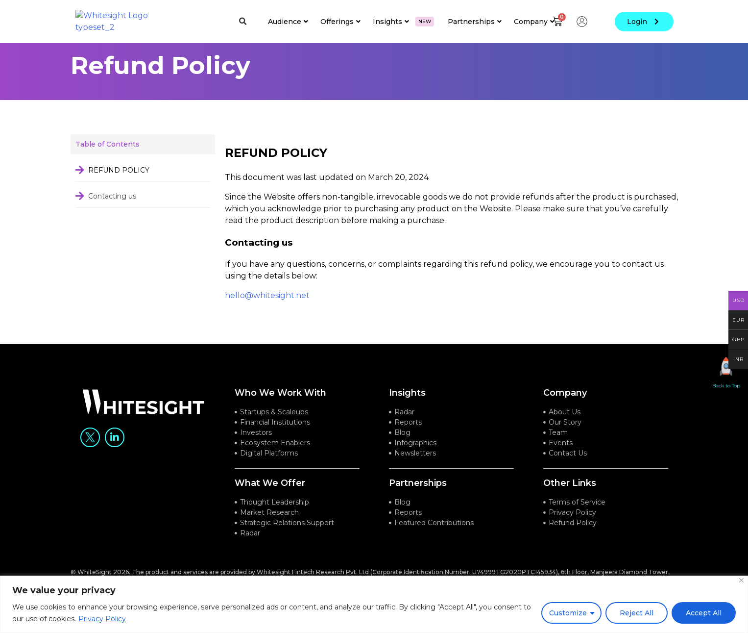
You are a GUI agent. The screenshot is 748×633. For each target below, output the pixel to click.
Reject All (636, 612)
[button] (242, 21)
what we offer (270, 495)
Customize (568, 612)
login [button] (644, 21)
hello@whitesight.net (267, 307)
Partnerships (475, 21)
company (565, 405)
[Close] (741, 580)
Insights (403, 21)
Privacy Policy (102, 618)
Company (534, 21)
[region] (374, 604)
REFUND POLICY (118, 181)
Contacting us (112, 207)
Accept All (704, 612)
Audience (288, 21)
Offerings (340, 21)
